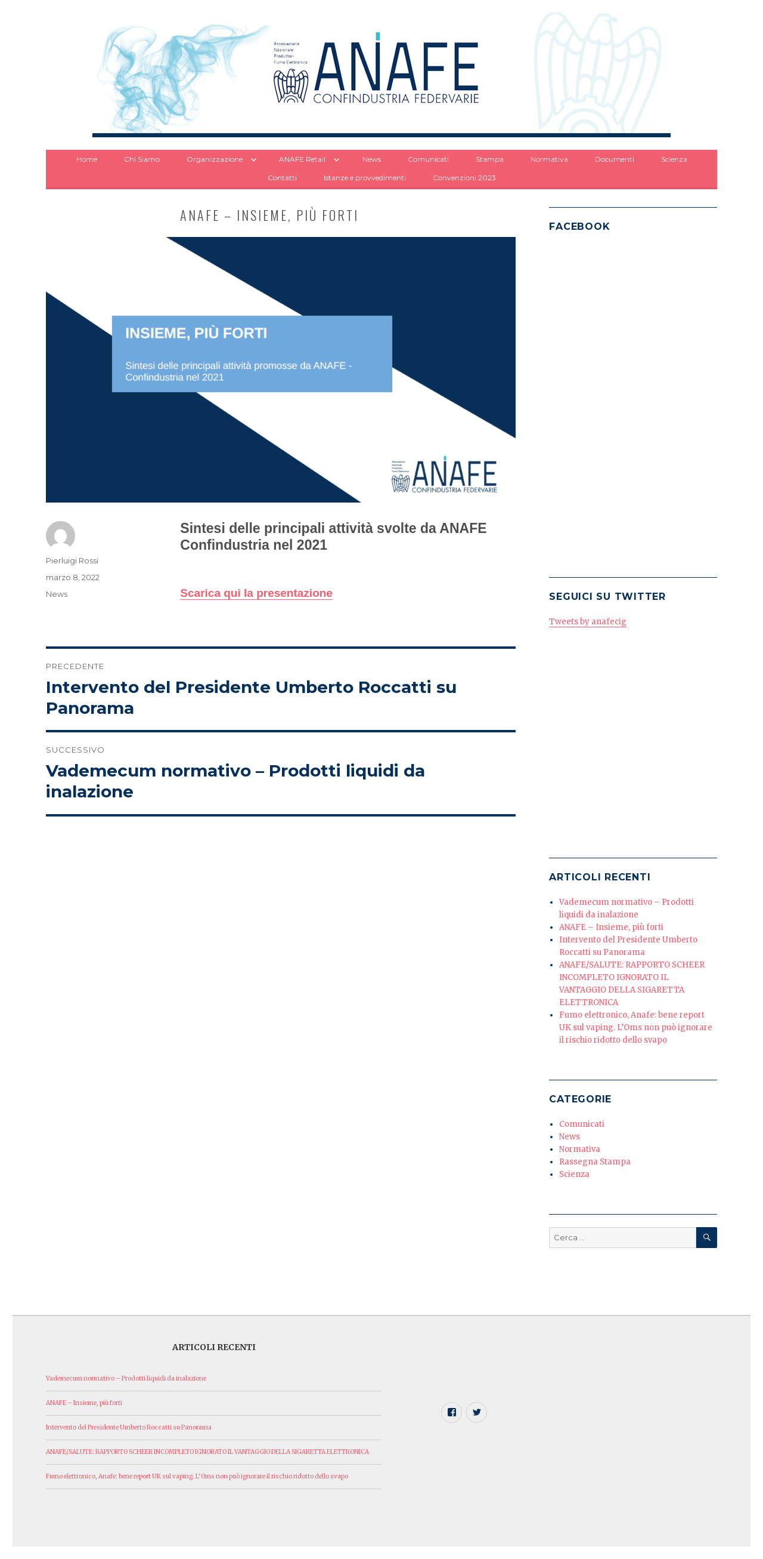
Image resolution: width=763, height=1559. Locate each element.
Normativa (549, 159)
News (371, 159)
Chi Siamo (142, 159)
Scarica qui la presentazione (256, 593)
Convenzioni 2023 (464, 177)
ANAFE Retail (302, 159)
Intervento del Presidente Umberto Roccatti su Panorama (129, 1427)
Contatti (282, 177)
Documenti (614, 159)
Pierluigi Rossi (72, 560)
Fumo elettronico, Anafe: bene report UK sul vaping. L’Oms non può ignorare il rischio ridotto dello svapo (635, 1027)
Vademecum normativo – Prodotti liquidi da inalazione (126, 1378)
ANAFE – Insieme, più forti (611, 927)
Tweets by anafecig (587, 622)
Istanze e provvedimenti (365, 177)
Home (86, 159)
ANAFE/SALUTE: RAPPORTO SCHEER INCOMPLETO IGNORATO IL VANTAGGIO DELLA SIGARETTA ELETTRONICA (207, 1452)
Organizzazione (215, 159)
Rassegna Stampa (595, 1162)
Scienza (674, 159)
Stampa (490, 159)
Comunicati (428, 159)
